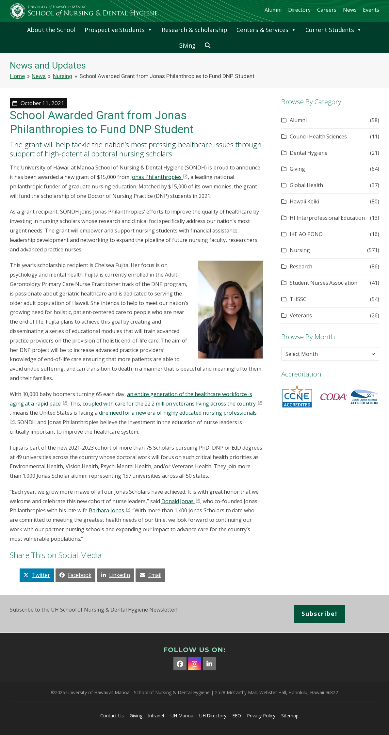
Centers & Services (266, 30)
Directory (299, 9)
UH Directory (212, 715)
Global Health (306, 185)
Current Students (333, 30)
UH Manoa (181, 715)
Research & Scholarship (194, 30)
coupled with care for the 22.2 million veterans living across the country (169, 403)
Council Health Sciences (318, 136)
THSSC (298, 299)
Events (371, 9)
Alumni (273, 9)
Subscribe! (319, 613)
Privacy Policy (261, 715)
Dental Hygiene (308, 152)
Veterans (301, 315)
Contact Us (112, 715)
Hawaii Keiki (304, 201)
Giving (187, 45)
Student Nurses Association (323, 282)
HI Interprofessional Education (327, 217)
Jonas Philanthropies (155, 177)
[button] (207, 45)
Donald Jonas (177, 501)
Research (301, 266)
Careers (326, 9)
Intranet (156, 715)
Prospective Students (119, 30)
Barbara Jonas (106, 510)
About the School (51, 30)
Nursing (300, 250)
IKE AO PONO (306, 234)
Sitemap (290, 715)
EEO (236, 715)
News (350, 9)
